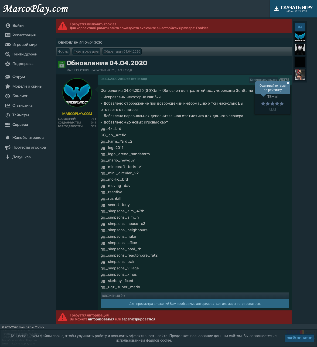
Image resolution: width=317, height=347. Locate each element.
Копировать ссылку (263, 80)
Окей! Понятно (299, 338)
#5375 (284, 79)
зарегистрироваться (138, 319)
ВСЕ (299, 26)
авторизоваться (101, 319)
